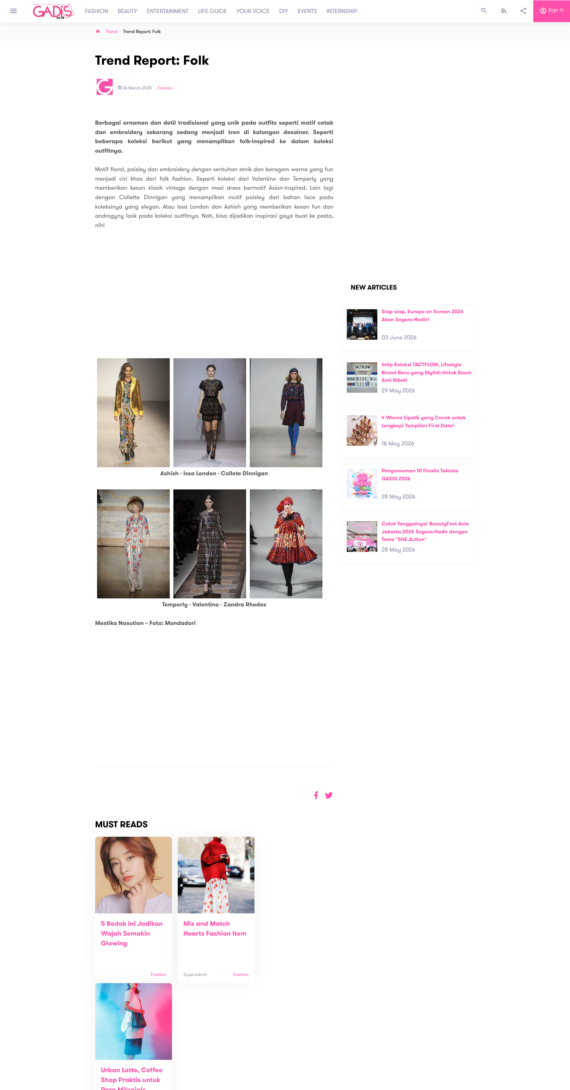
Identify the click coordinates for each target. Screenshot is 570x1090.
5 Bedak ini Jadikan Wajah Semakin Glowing (132, 934)
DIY (283, 11)
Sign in (551, 11)
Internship (191, 1076)
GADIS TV (331, 1056)
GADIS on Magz (361, 1056)
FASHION (96, 11)
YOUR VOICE (253, 11)
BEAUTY (127, 11)
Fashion (165, 88)
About (187, 1053)
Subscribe (463, 1030)
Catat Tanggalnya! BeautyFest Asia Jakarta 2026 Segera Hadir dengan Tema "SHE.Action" (425, 531)
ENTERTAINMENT (168, 11)
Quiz (300, 1056)
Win (313, 1056)
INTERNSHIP (341, 11)
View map (86, 1083)
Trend (111, 31)
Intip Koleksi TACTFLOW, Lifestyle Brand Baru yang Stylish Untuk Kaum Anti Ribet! (427, 372)
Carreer (189, 1068)
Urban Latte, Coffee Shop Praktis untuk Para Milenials (290, 934)
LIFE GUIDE (212, 11)
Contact (189, 1060)
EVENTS (307, 11)
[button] (328, 795)
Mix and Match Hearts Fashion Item (204, 934)
